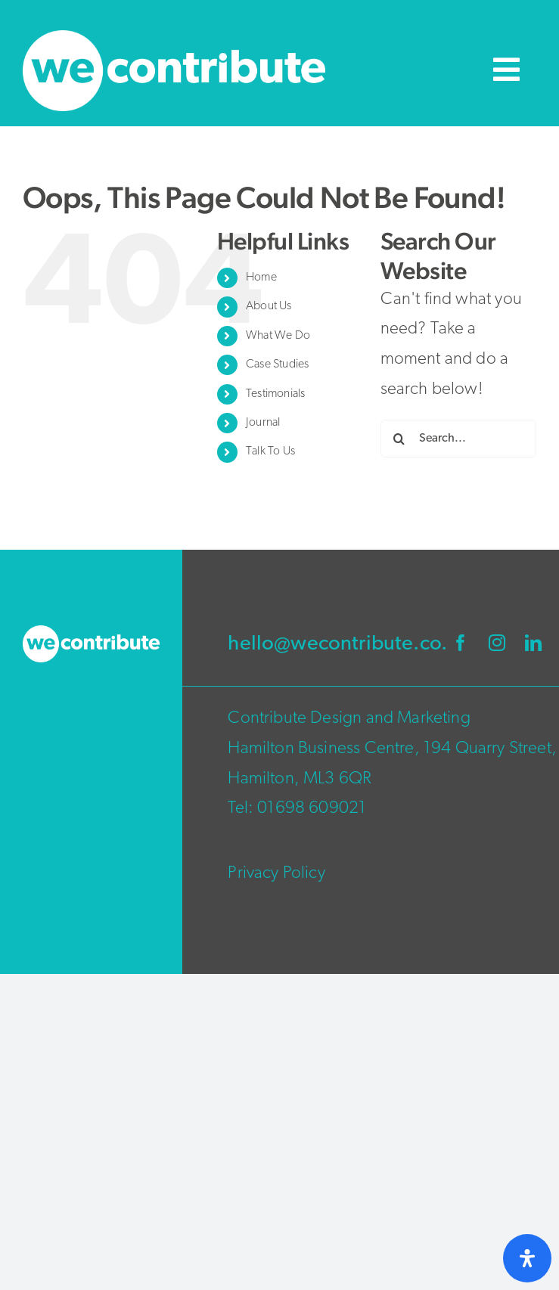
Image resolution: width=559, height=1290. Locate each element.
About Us (268, 306)
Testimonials (275, 394)
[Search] (399, 438)
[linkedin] (533, 642)
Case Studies (277, 364)
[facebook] (460, 642)
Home (261, 277)
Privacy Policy (276, 873)
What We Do (278, 336)
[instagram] (497, 642)
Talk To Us (270, 451)
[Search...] (458, 438)
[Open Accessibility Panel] (527, 1258)
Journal (263, 423)
